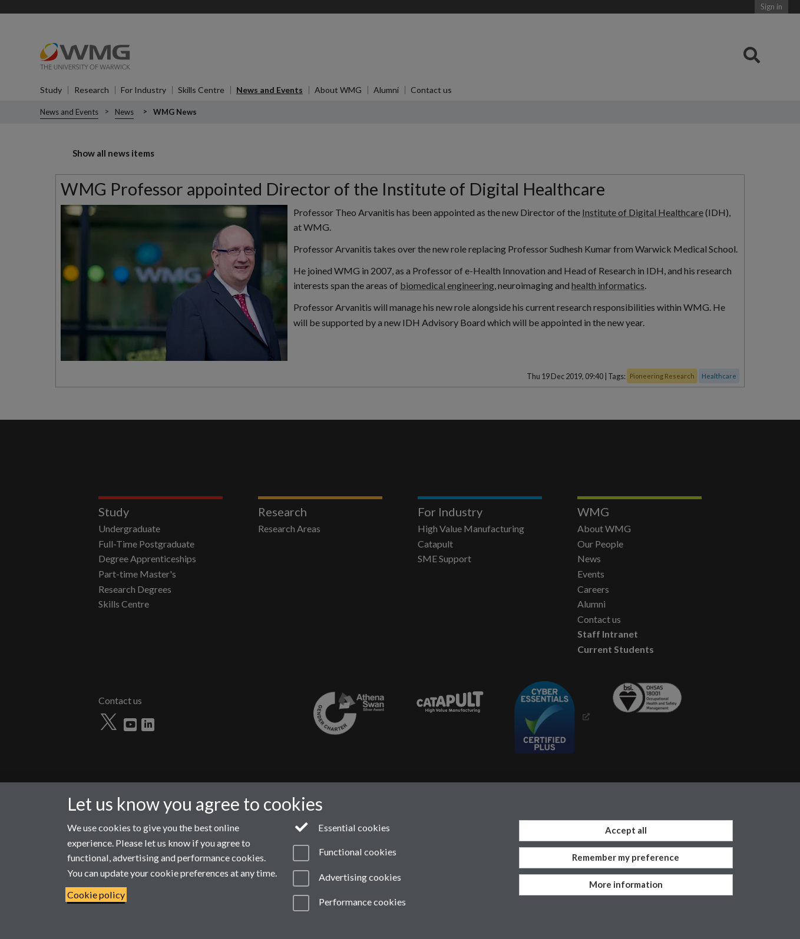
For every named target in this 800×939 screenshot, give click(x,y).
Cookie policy (96, 894)
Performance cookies (349, 903)
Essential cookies (341, 826)
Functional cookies (344, 853)
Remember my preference (625, 857)
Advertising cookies (347, 878)
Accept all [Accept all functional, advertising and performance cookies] (626, 830)
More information (626, 884)
